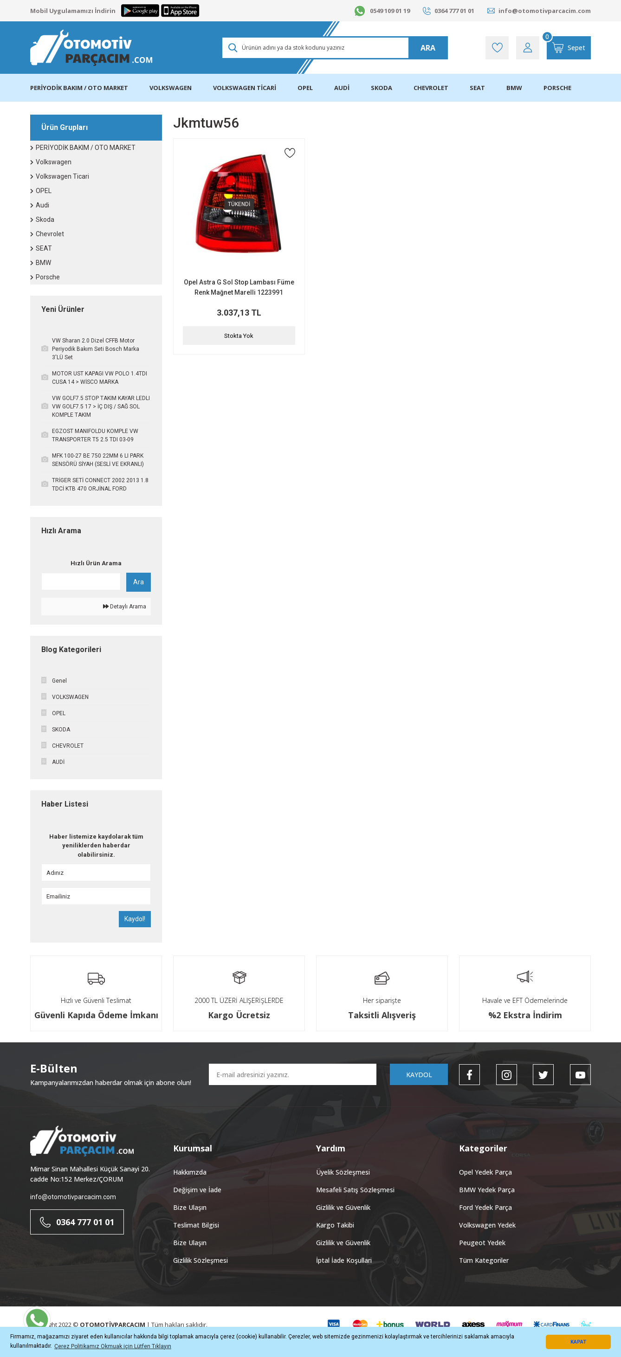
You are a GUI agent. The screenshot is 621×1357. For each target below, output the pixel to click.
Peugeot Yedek (482, 1242)
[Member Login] (527, 47)
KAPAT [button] (578, 1342)
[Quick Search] (81, 581)
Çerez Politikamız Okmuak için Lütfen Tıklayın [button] (112, 1346)
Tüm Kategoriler (484, 1260)
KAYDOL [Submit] (419, 1074)
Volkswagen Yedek (487, 1225)
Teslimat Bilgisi (196, 1225)
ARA (427, 48)
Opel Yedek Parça (485, 1172)
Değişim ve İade (197, 1189)
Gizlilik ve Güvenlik (343, 1207)
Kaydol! (134, 919)
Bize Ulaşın (190, 1207)
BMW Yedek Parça (487, 1189)
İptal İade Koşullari (344, 1260)
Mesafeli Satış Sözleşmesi (355, 1189)
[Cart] (569, 47)
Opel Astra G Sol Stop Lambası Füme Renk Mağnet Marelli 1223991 (239, 287)
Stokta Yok (238, 335)
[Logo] (91, 48)
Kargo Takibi (335, 1225)
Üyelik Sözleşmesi (343, 1172)
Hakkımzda (190, 1172)
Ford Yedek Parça (485, 1207)
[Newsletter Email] (292, 1074)
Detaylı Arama (124, 606)
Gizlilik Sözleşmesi (200, 1260)
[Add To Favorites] (290, 153)
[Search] (334, 47)
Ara (138, 582)
